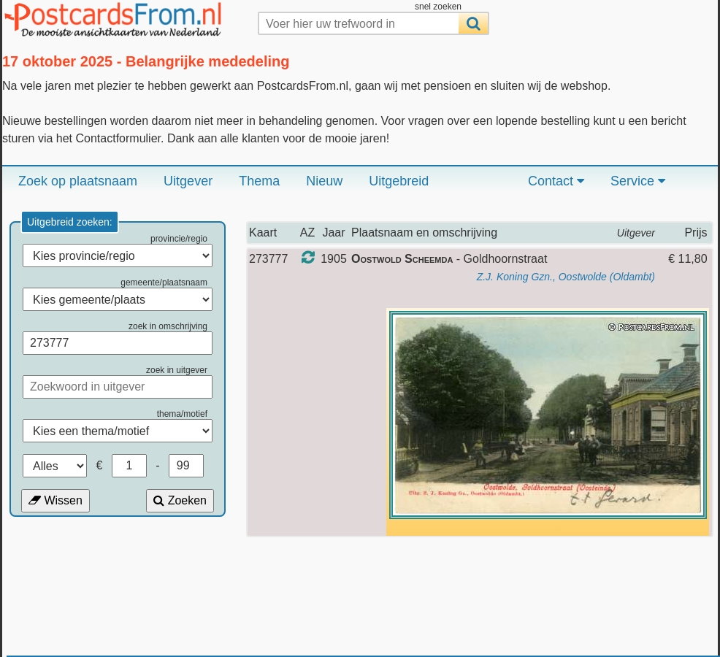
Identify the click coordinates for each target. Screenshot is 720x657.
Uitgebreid (399, 181)
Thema (259, 181)
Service (637, 181)
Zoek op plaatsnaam (77, 181)
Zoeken (180, 500)
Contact (556, 181)
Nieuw (324, 181)
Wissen (55, 500)
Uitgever (188, 181)
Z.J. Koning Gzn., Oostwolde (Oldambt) (566, 277)
